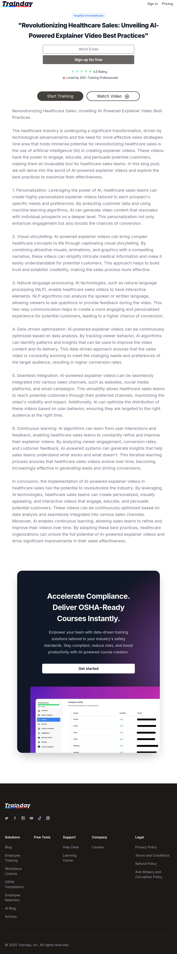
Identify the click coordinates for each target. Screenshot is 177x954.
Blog (8, 847)
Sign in (152, 4)
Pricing (167, 4)
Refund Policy (146, 864)
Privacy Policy (146, 847)
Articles (11, 917)
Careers (98, 847)
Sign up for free (88, 59)
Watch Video (113, 96)
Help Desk (71, 847)
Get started (88, 668)
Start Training (60, 96)
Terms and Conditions (152, 855)
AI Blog (10, 908)
